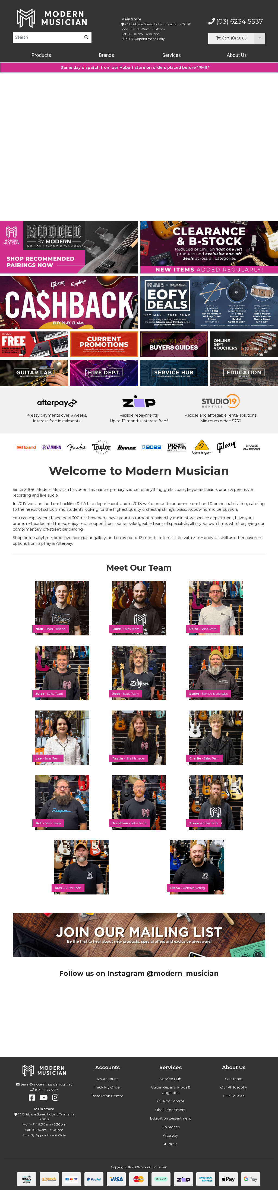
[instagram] (55, 1097)
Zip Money (170, 1127)
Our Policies (233, 1096)
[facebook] (32, 1097)
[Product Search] (47, 37)
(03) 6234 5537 (235, 21)
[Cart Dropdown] (259, 38)
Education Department (170, 1118)
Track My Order (107, 1087)
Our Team (233, 1079)
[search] (86, 37)
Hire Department (170, 1110)
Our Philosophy (233, 1087)
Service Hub (170, 1079)
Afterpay (170, 1135)
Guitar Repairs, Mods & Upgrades (170, 1090)
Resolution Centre (107, 1096)
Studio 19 (170, 1144)
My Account (107, 1079)
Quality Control (170, 1101)
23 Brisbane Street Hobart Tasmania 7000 (158, 24)
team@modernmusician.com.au (46, 1084)
